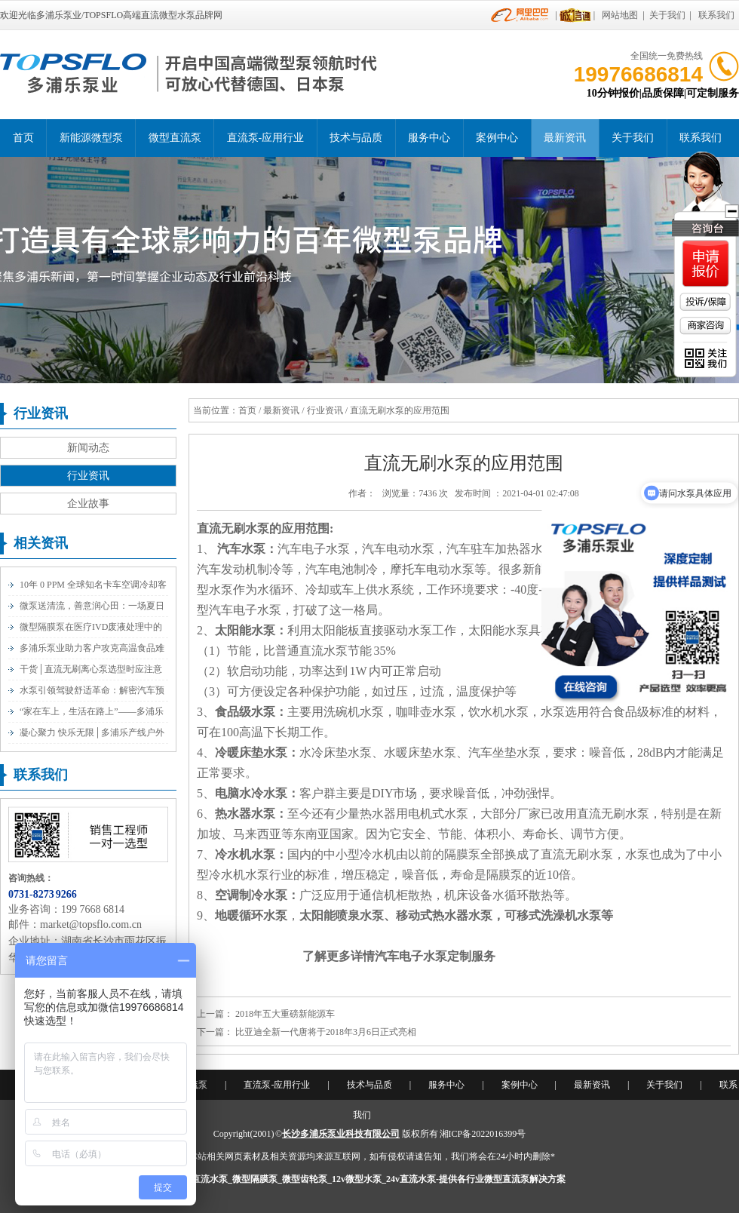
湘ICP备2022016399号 (483, 1134)
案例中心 (497, 137)
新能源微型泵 (91, 137)
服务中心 (429, 137)
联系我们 (716, 15)
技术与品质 (356, 137)
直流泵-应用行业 (266, 137)
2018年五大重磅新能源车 (285, 1014)
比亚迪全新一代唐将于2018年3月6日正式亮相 (325, 1032)
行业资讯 (88, 475)
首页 (23, 137)
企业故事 (88, 503)
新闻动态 (88, 447)
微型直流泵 (175, 137)
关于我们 (667, 15)
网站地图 (620, 15)
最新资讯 (565, 137)
